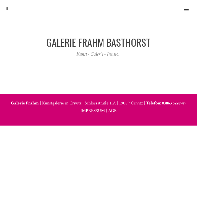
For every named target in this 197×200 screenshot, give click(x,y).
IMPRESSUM (93, 111)
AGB (112, 111)
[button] (189, 6)
